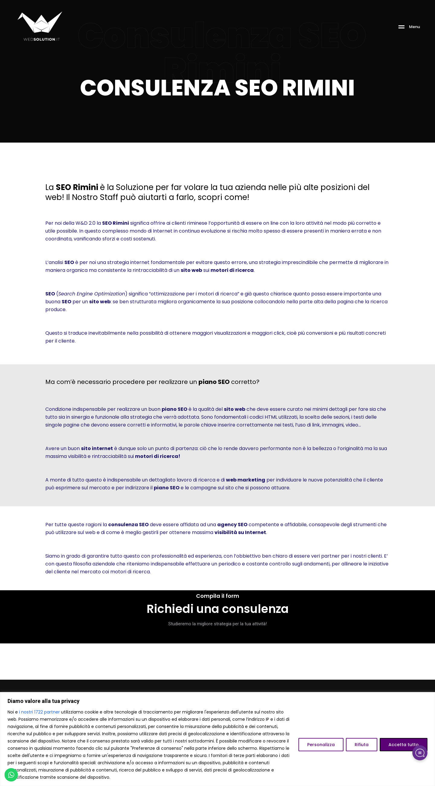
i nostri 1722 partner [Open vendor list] (39, 712)
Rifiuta (362, 745)
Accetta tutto (403, 745)
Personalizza (321, 745)
